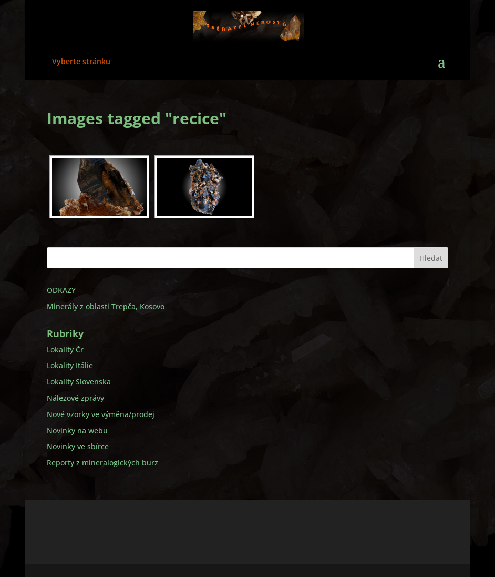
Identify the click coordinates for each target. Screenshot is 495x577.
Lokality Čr (65, 350)
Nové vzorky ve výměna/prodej (100, 414)
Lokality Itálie (70, 365)
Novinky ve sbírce (78, 446)
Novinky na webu (77, 431)
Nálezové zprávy (75, 398)
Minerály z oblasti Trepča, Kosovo (105, 306)
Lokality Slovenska (79, 382)
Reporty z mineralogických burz (102, 463)
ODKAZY (61, 290)
